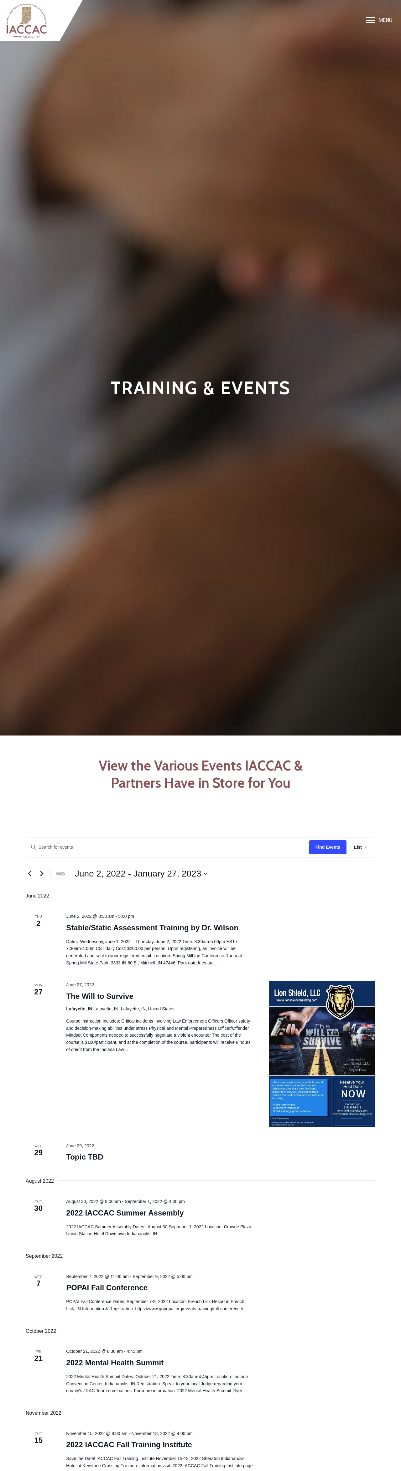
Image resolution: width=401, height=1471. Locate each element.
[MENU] (379, 20)
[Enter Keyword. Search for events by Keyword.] (167, 847)
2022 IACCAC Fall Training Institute (129, 1444)
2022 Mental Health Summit (115, 1362)
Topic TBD (84, 1157)
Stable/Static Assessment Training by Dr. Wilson (152, 927)
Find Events (327, 847)
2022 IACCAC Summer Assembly (125, 1213)
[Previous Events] (29, 873)
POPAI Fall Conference (107, 1287)
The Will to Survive (99, 996)
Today (60, 873)
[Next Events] (41, 873)
